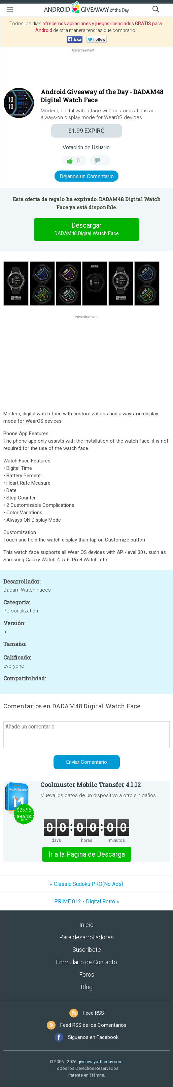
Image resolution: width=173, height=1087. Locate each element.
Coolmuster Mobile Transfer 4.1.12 (90, 785)
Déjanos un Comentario (87, 176)
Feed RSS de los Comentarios (93, 1025)
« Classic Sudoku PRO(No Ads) (86, 884)
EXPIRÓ (86, 130)
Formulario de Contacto (86, 962)
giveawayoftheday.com (100, 1061)
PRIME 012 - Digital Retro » (86, 901)
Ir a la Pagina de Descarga (86, 854)
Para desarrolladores (86, 937)
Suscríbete (86, 949)
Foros (86, 974)
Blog (87, 986)
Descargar (86, 229)
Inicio (86, 924)
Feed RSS (93, 1013)
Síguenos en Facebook (93, 1037)
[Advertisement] (86, 69)
